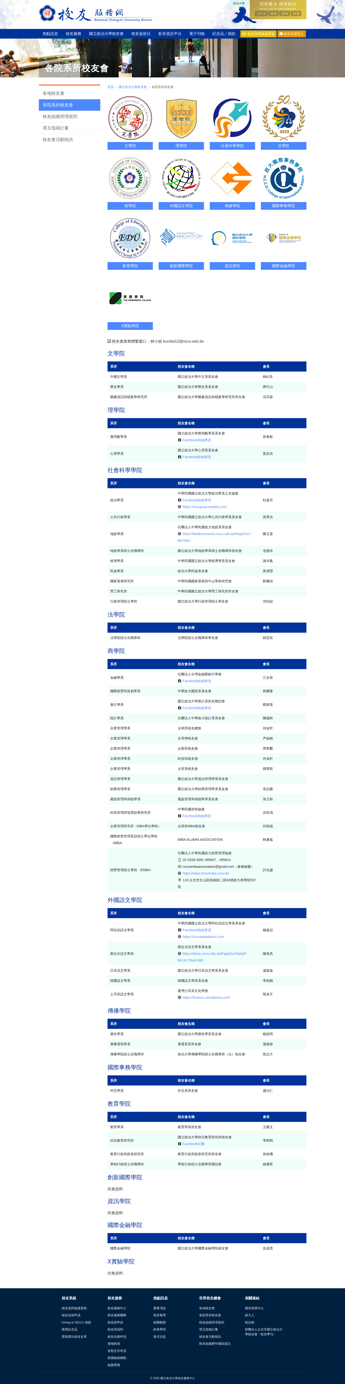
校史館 (249, 1322)
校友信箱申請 (71, 1315)
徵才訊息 (159, 1336)
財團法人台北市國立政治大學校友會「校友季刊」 (264, 1332)
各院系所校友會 (58, 104)
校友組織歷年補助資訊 (214, 1343)
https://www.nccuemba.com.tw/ (206, 873)
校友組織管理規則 (60, 116)
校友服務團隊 (117, 1315)
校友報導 (159, 1315)
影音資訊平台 (170, 34)
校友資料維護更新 (258, 34)
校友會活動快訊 (58, 139)
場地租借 (114, 1343)
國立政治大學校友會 (106, 34)
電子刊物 (197, 34)
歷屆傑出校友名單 (74, 1336)
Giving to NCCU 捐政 (76, 1322)
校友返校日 (141, 34)
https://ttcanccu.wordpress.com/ (206, 997)
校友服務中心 (117, 1308)
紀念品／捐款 (224, 34)
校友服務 (73, 34)
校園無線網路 (117, 1358)
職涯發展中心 (254, 1308)
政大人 (249, 1315)
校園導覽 (114, 1365)
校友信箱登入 (291, 34)
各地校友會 (53, 93)
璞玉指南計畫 (56, 128)
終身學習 (159, 1329)
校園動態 (159, 1322)
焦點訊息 (50, 34)
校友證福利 (115, 1329)
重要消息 (159, 1308)
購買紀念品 (69, 1329)
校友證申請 (115, 1322)
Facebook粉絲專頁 (197, 440)
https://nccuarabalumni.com (203, 937)
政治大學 (239, 3)
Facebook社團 (193, 1144)
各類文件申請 (117, 1351)
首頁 (111, 87)
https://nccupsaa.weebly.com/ (205, 507)
